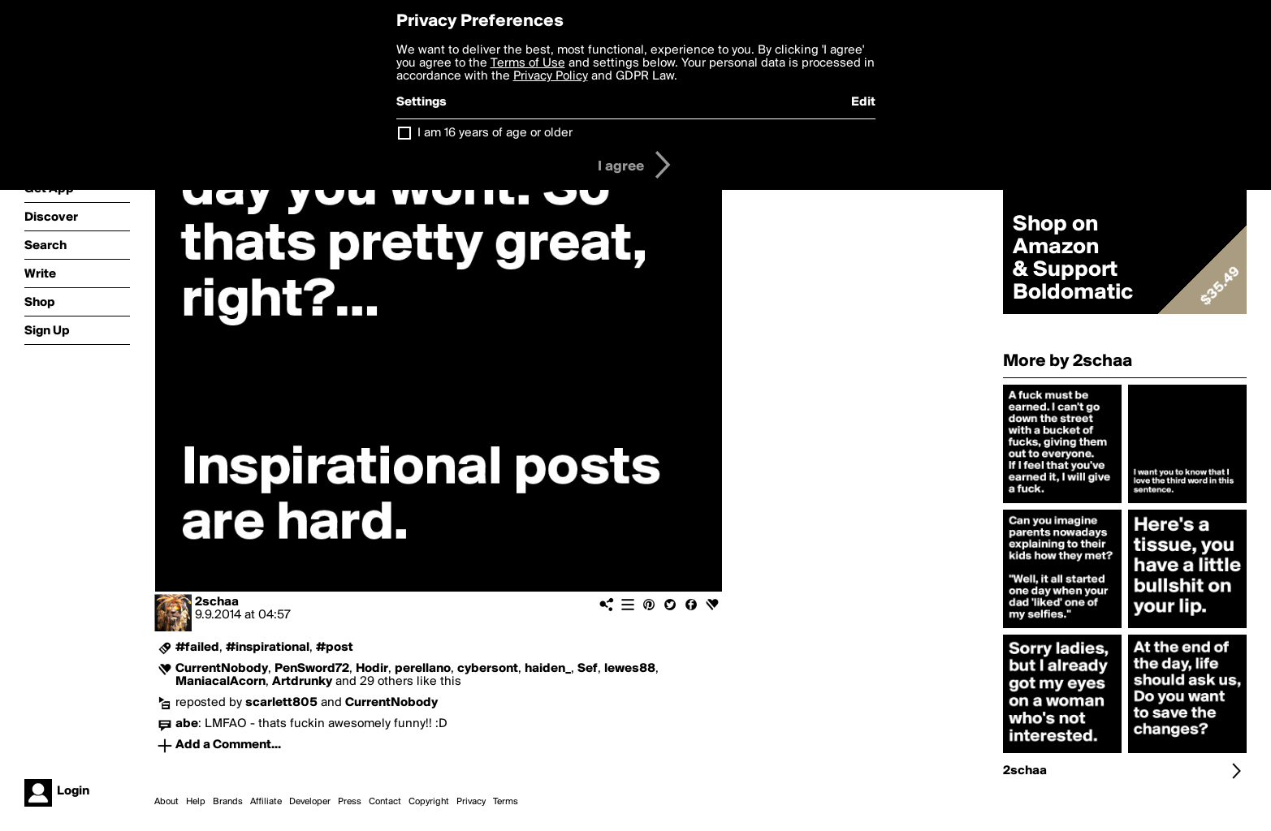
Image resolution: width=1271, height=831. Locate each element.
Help (195, 802)
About (166, 802)
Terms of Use (528, 63)
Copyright (429, 802)
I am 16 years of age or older (495, 133)
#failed (197, 647)
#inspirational (267, 647)
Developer (310, 802)
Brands (228, 802)
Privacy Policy (550, 76)
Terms (505, 802)
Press (349, 802)
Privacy (471, 802)
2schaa (217, 602)
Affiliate (266, 802)
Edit (863, 102)
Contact (385, 802)
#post (334, 647)
